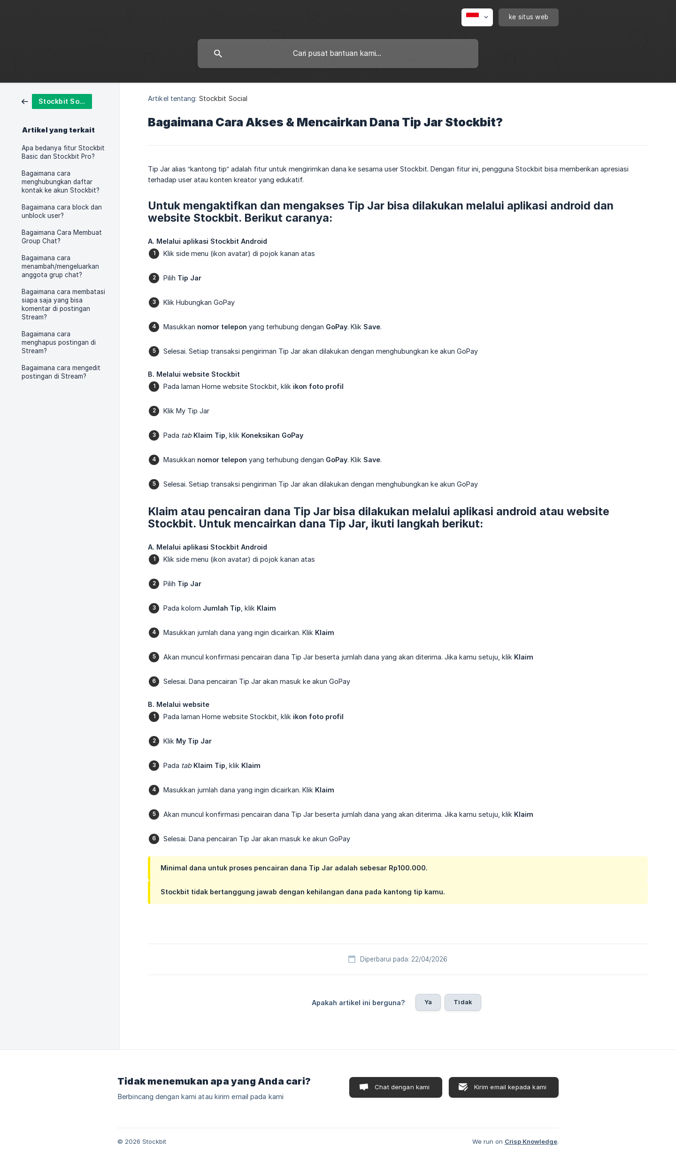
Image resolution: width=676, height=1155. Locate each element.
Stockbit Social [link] (223, 98)
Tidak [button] (462, 1002)
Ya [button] (428, 1002)
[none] (477, 17)
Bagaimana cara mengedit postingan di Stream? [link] (61, 372)
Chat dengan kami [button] (402, 1087)
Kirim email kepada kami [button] (510, 1087)
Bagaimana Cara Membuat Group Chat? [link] (62, 237)
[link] (57, 100)
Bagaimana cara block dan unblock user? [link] (62, 211)
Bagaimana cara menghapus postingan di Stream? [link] (59, 342)
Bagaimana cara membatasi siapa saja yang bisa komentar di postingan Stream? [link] (63, 304)
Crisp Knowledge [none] (531, 1141)
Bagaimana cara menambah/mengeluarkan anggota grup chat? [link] (60, 266)
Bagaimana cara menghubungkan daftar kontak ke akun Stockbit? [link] (61, 182)
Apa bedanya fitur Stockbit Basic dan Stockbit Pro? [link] (63, 152)
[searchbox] (338, 53)
